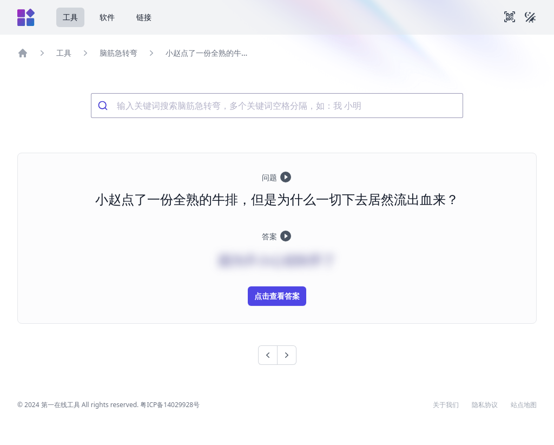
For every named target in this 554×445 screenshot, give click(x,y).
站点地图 (524, 405)
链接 (143, 17)
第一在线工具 (60, 404)
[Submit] (104, 105)
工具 (70, 17)
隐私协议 (485, 405)
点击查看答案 (277, 296)
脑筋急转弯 (118, 53)
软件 (107, 17)
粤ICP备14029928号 (170, 404)
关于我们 (446, 405)
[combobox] (277, 105)
